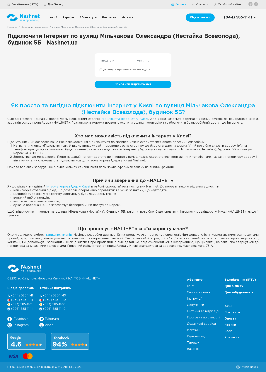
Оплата (178, 4)
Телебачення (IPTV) (22, 4)
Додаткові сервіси (201, 323)
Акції (53, 17)
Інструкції (194, 298)
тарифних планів (59, 234)
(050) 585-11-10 (52, 300)
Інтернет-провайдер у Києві (68, 186)
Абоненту (86, 17)
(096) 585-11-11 (20, 308)
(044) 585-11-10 (52, 295)
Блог (228, 331)
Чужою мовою (247, 367)
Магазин (127, 17)
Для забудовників (238, 292)
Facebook (17, 319)
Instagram (18, 325)
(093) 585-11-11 (20, 304)
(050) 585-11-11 (20, 300)
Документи (195, 305)
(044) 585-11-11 (20, 295)
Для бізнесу (53, 4)
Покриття (109, 17)
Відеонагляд (196, 336)
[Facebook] (250, 4)
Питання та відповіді (203, 311)
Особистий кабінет (228, 4)
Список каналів (199, 292)
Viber (46, 325)
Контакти (200, 4)
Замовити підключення (133, 84)
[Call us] (240, 17)
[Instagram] (256, 4)
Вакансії (193, 349)
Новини (230, 325)
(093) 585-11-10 (52, 304)
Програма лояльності (203, 317)
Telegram (49, 319)
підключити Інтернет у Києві (125, 119)
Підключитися (200, 17)
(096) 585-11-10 (52, 308)
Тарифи (68, 17)
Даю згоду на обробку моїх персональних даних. (127, 70)
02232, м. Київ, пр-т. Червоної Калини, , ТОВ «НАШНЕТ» (53, 278)
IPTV (190, 286)
